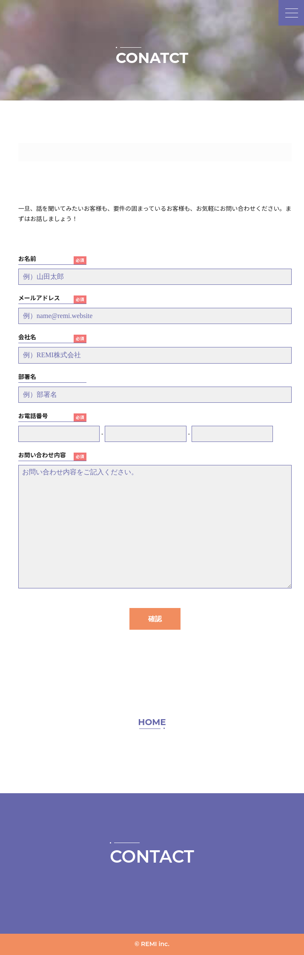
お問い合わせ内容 (42, 455)
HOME (152, 722)
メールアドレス (39, 298)
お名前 (27, 259)
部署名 (27, 377)
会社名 (27, 337)
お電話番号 (33, 416)
